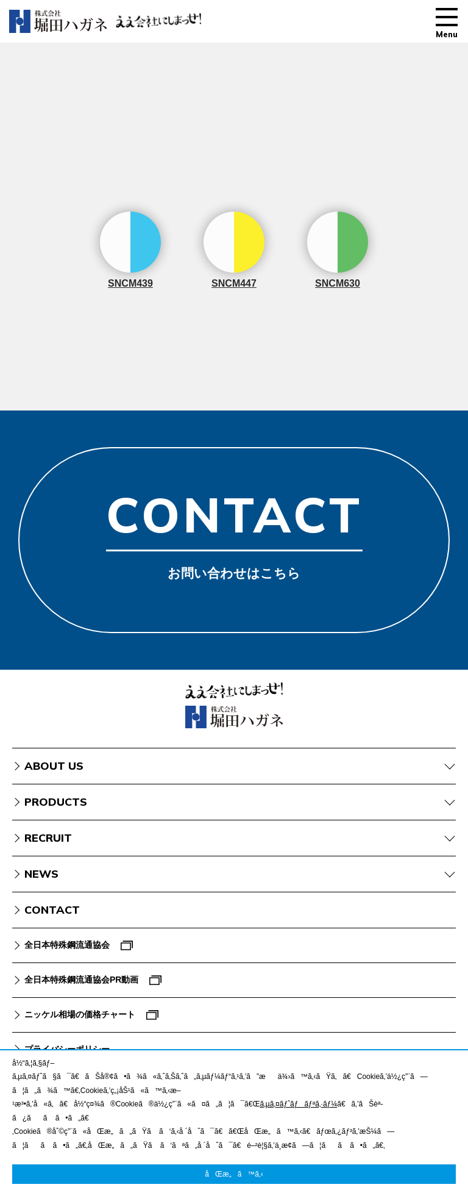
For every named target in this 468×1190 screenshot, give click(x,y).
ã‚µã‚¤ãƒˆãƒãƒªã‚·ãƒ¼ (298, 1104)
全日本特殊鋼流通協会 (67, 945)
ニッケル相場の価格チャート (79, 1014)
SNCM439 (130, 250)
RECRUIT (48, 838)
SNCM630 (337, 250)
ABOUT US (53, 766)
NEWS (41, 874)
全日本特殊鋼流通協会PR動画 (81, 979)
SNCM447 (234, 250)
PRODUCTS (55, 802)
